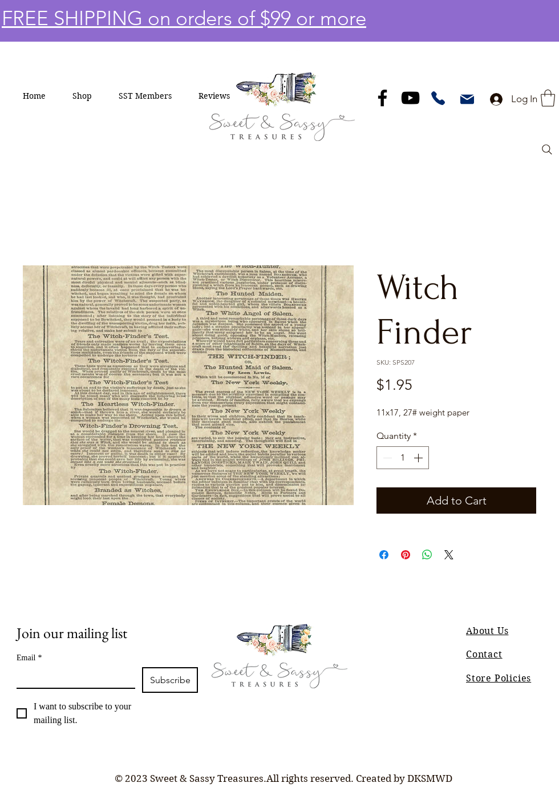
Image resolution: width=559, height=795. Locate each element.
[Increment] (419, 458)
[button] (82, 96)
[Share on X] (449, 555)
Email (29, 658)
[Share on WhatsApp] (427, 555)
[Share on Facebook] (384, 555)
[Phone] (438, 98)
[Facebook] (382, 98)
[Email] (72, 677)
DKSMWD (429, 778)
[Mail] (467, 99)
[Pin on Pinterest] (405, 555)
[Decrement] (386, 458)
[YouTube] (410, 98)
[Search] (547, 150)
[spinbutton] (402, 458)
